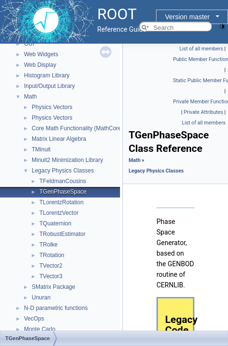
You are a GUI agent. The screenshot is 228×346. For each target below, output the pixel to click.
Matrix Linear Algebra (59, 139)
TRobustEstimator (62, 234)
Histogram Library (47, 75)
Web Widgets (41, 54)
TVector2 (50, 265)
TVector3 (50, 276)
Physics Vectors (52, 107)
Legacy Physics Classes (63, 170)
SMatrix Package (53, 287)
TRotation (51, 255)
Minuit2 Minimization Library (67, 160)
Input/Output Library (49, 86)
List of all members (201, 49)
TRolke (48, 244)
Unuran (41, 297)
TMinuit (41, 149)
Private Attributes (203, 112)
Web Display (40, 65)
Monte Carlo (39, 329)
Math (30, 96)
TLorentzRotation (61, 202)
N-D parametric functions (56, 308)
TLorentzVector (58, 213)
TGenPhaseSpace (62, 191)
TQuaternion (55, 223)
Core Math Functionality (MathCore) (77, 128)
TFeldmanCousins (62, 181)
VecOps (34, 318)
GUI (29, 43)
